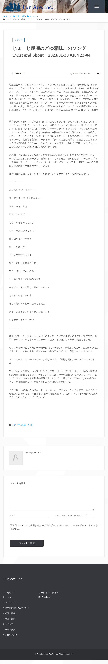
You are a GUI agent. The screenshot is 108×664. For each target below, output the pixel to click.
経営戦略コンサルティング (17, 612)
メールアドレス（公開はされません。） (70, 520)
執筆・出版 (27, 424)
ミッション (10, 607)
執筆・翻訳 (10, 623)
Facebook (44, 601)
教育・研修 (10, 617)
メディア (15, 424)
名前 (11, 520)
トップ (8, 601)
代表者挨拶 (10, 634)
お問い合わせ (11, 639)
